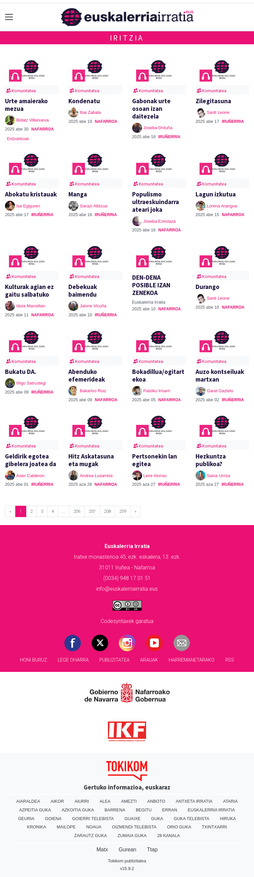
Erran (169, 809)
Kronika (36, 826)
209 (122, 511)
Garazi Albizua (93, 205)
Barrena (115, 809)
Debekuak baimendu (82, 290)
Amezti (129, 801)
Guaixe (132, 818)
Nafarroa (42, 129)
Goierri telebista (93, 818)
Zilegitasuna (213, 101)
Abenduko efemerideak (86, 375)
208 (107, 511)
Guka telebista (191, 818)
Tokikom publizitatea (127, 860)
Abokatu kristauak (31, 194)
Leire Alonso (155, 475)
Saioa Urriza (218, 475)
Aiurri (82, 801)
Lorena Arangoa (222, 205)
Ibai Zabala (90, 112)
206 (76, 511)
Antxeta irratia (194, 801)
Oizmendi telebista (134, 826)
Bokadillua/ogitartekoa (158, 375)
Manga (77, 194)
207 (92, 511)
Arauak (149, 660)
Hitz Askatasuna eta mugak (91, 460)
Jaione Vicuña (93, 305)
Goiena (53, 818)
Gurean (127, 849)
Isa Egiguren (28, 205)
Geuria (26, 818)
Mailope (66, 826)
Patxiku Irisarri (156, 390)
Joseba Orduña (158, 127)
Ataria (230, 801)
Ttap (152, 849)
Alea (105, 801)
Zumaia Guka (132, 835)
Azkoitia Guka (78, 809)
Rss (229, 660)
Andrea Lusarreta (96, 475)
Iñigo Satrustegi (31, 383)
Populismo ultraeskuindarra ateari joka (155, 201)
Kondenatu (84, 101)
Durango (207, 287)
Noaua (94, 826)
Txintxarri (214, 826)
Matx (102, 849)
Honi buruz (33, 660)
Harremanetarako (191, 660)
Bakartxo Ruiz (93, 390)
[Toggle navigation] (9, 17)
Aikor (57, 801)
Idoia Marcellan (30, 305)
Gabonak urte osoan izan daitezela (151, 108)
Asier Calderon (30, 475)
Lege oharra (73, 660)
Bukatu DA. (20, 372)
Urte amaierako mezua (26, 105)
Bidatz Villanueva (32, 120)
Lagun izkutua (216, 194)
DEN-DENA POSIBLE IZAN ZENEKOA (151, 285)
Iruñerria (169, 137)
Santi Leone (218, 112)
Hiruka (228, 818)
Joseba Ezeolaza (159, 221)
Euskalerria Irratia (211, 809)
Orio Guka (179, 826)
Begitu (144, 809)
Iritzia (127, 38)
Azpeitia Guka (35, 809)
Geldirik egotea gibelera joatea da (30, 460)
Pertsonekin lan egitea (154, 460)
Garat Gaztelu (220, 390)
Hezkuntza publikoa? (211, 460)
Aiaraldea (28, 801)
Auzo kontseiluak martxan (220, 375)
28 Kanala (168, 835)
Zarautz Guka (90, 835)
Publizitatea (114, 660)
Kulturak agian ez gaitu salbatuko (29, 290)
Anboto (156, 801)
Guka (157, 818)
